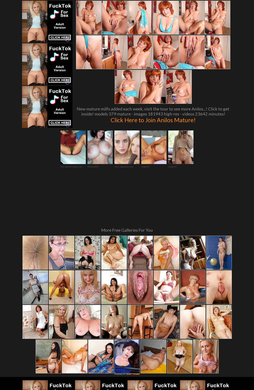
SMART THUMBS (133, 328)
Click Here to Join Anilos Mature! (153, 119)
